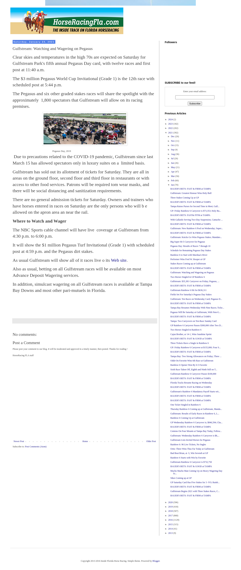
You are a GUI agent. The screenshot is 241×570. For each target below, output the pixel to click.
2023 (170, 123)
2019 (170, 506)
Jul (172, 158)
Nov (173, 141)
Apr (173, 171)
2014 (170, 528)
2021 (170, 132)
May (173, 167)
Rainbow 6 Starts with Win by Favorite (188, 457)
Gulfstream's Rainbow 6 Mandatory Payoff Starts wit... (195, 391)
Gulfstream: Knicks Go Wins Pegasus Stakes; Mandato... (196, 237)
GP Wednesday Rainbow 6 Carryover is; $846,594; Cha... (196, 422)
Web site (119, 260)
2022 (170, 128)
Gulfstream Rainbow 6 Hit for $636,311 (188, 290)
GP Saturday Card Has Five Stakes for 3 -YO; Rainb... (195, 482)
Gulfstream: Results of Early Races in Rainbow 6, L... (194, 413)
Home (85, 441)
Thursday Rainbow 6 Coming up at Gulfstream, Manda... (196, 409)
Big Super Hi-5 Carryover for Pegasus (187, 241)
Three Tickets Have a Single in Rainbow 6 (189, 343)
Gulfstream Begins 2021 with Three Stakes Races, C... (195, 491)
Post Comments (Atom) (36, 446)
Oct (173, 145)
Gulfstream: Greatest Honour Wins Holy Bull (190, 193)
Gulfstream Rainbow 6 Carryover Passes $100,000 (193, 374)
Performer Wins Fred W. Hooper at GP (187, 259)
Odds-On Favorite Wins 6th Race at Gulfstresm (191, 360)
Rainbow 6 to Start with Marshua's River (188, 255)
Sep (173, 149)
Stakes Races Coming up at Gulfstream (188, 263)
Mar (173, 176)
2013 (170, 533)
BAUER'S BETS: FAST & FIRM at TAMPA (190, 188)
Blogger (156, 561)
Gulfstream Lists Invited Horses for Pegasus (190, 440)
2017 (170, 515)
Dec (173, 136)
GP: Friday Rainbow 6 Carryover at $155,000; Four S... (195, 347)
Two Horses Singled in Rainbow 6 (185, 329)
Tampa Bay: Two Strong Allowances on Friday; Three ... (196, 356)
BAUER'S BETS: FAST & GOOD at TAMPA (191, 338)
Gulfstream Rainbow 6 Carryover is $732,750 (191, 462)
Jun (173, 163)
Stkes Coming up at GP (181, 478)
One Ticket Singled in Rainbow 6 (185, 404)
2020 (170, 502)
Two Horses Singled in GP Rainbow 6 (187, 277)
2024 (170, 119)
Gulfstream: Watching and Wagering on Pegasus (192, 272)
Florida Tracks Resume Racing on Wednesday (191, 382)
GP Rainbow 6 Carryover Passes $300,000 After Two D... (196, 325)
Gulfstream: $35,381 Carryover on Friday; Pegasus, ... (194, 281)
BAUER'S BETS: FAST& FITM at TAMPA (190, 215)
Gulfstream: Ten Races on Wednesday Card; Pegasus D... (196, 299)
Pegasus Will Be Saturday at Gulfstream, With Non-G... (195, 312)
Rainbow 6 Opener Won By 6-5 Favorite (188, 365)
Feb (173, 180)
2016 (170, 520)
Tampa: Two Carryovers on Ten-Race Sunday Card (193, 321)
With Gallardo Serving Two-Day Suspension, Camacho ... (196, 219)
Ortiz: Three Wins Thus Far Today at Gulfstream (192, 449)
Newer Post (19, 441)
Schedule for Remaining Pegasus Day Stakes (190, 250)
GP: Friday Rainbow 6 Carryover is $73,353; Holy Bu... (195, 211)
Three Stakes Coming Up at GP (184, 197)
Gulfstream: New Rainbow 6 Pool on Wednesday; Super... (196, 228)
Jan (173, 185)
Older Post (151, 441)
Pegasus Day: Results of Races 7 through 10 (190, 246)
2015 (170, 524)
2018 (170, 511)
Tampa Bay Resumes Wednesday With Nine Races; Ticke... (197, 307)
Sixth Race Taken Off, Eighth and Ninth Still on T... (193, 369)
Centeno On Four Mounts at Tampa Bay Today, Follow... (196, 431)
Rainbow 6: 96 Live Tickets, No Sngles (188, 444)
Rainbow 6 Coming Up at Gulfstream (187, 418)
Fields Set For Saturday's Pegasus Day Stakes (191, 294)
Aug (173, 154)
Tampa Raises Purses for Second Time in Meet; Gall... (194, 206)
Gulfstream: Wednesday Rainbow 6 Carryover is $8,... (194, 435)
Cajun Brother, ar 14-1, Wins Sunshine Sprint (190, 334)
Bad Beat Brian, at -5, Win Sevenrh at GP (189, 453)
